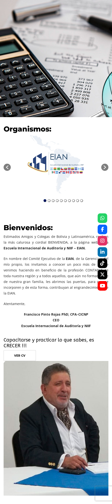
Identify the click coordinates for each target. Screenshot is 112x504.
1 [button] (45, 200)
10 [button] (81, 200)
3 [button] (53, 200)
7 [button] (69, 200)
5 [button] (61, 200)
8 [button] (73, 200)
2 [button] (49, 200)
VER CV (19, 355)
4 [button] (57, 200)
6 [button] (65, 200)
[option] (56, 165)
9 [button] (77, 200)
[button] (7, 167)
